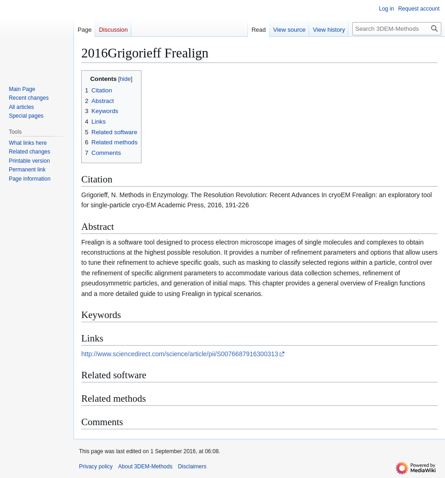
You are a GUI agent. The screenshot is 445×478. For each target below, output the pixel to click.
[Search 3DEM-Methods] (396, 28)
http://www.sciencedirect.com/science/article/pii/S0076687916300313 (179, 354)
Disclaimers (192, 466)
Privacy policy (96, 466)
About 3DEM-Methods (145, 466)
